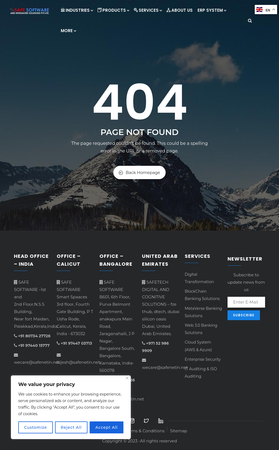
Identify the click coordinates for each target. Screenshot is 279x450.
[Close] (127, 378)
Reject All (71, 427)
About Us (179, 10)
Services (148, 10)
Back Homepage (139, 172)
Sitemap (178, 430)
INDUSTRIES (77, 10)
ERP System (212, 10)
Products (113, 10)
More (68, 30)
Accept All (106, 427)
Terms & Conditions (145, 430)
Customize (35, 427)
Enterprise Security (203, 359)
